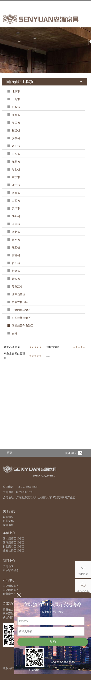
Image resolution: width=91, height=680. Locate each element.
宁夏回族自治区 (21, 310)
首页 (9, 452)
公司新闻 (8, 566)
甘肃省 (15, 271)
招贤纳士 (8, 609)
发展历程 (8, 525)
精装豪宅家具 (11, 593)
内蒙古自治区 (19, 302)
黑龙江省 (17, 286)
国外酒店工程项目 (13, 542)
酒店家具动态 (11, 570)
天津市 (15, 208)
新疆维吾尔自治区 (22, 325)
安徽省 (15, 138)
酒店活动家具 (11, 585)
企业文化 (8, 521)
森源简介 (8, 517)
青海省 (15, 278)
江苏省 (15, 161)
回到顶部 (74, 453)
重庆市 (15, 177)
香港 (14, 333)
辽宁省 (15, 185)
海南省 (15, 114)
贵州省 (15, 263)
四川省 (15, 146)
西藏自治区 (18, 294)
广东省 (15, 107)
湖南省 (15, 224)
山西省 (15, 200)
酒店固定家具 (11, 589)
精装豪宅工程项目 (13, 546)
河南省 (15, 193)
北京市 (15, 91)
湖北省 (15, 169)
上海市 (15, 99)
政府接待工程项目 (13, 550)
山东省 (15, 153)
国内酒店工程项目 (13, 538)
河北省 (15, 232)
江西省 (15, 247)
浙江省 (15, 122)
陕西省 (15, 216)
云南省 (15, 239)
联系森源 (8, 613)
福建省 (15, 130)
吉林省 (15, 255)
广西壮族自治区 (21, 317)
